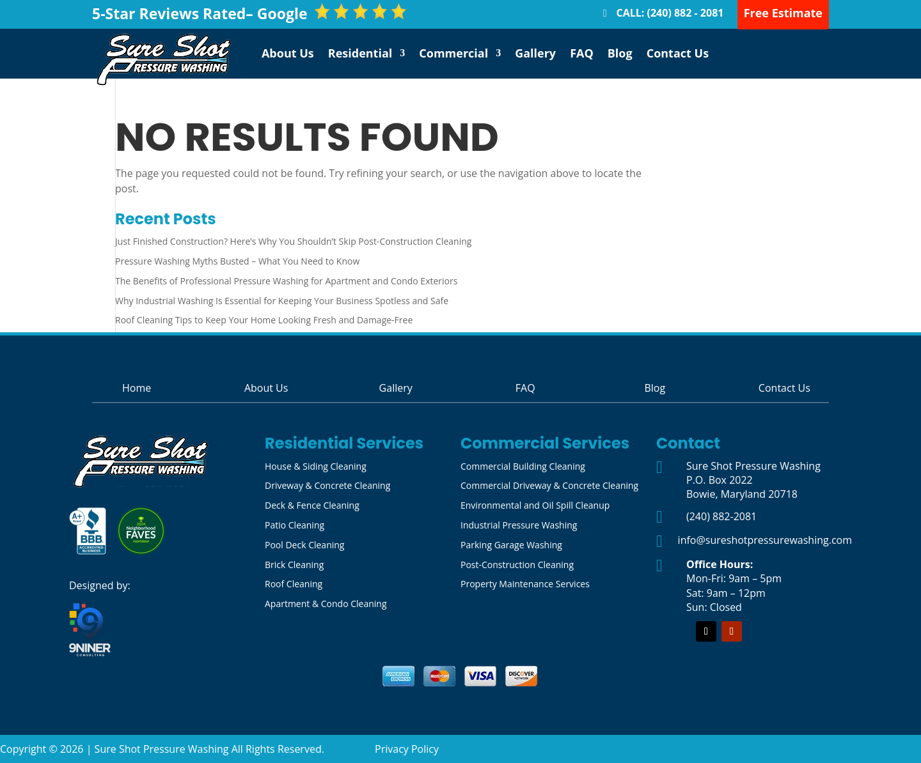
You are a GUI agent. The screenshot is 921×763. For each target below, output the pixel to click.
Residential (360, 53)
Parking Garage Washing (511, 545)
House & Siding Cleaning (315, 466)
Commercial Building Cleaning (522, 466)
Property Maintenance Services (525, 584)
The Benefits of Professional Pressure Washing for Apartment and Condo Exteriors (286, 281)
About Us (288, 53)
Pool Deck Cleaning (304, 545)
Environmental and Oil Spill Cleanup (535, 505)
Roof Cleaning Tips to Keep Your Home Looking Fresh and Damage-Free (264, 320)
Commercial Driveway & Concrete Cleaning (549, 485)
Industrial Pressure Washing (518, 525)
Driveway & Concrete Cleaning (327, 485)
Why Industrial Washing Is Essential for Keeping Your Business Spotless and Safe (281, 301)
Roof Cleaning (293, 584)
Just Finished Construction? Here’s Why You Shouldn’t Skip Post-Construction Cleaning (293, 241)
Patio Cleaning (294, 525)
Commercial (453, 53)
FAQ (582, 53)
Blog (620, 53)
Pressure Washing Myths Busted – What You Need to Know (237, 261)
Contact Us (678, 53)
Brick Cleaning (294, 565)
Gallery (535, 53)
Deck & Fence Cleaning (312, 505)
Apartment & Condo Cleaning (326, 603)
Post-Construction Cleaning (517, 565)
